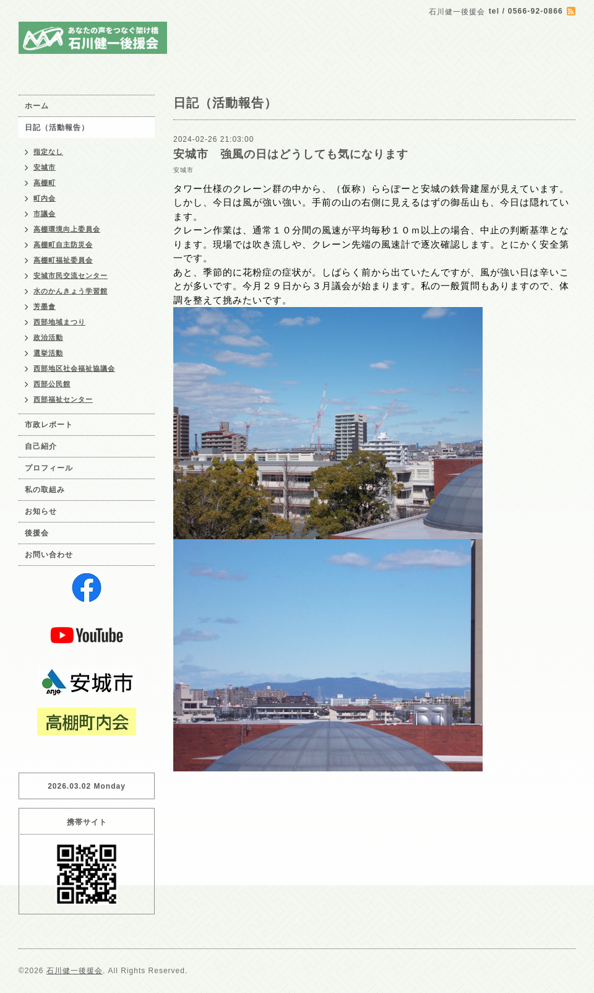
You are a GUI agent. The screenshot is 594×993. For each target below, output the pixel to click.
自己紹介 (41, 446)
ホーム (37, 106)
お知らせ (41, 511)
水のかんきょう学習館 (70, 291)
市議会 (44, 213)
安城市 (183, 170)
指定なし (48, 151)
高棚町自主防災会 (63, 244)
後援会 (37, 533)
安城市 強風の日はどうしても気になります (290, 154)
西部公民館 (52, 384)
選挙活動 (48, 353)
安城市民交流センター (70, 275)
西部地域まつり (59, 322)
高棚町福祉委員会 (63, 260)
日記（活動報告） (57, 127)
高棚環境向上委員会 (66, 229)
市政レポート (49, 424)
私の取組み (45, 489)
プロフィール (49, 468)
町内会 (44, 198)
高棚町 (44, 182)
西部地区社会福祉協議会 (74, 368)
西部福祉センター (63, 399)
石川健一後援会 (74, 970)
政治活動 (48, 337)
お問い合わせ (49, 554)
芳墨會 (44, 306)
